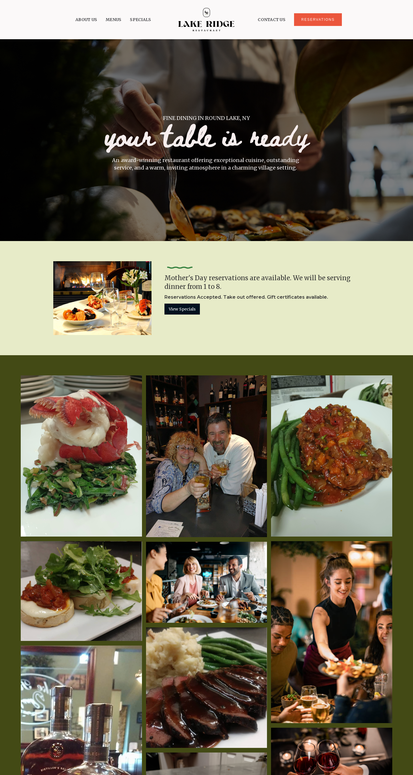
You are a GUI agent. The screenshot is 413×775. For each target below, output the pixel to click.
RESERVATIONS (318, 20)
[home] (206, 19)
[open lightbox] (81, 456)
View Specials (182, 309)
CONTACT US (271, 19)
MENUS (113, 19)
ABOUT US (86, 19)
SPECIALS (140, 19)
